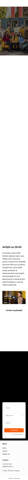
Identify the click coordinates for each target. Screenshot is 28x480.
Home (4, 448)
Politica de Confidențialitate (17, 434)
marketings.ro (17, 478)
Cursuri (4, 451)
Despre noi (6, 454)
